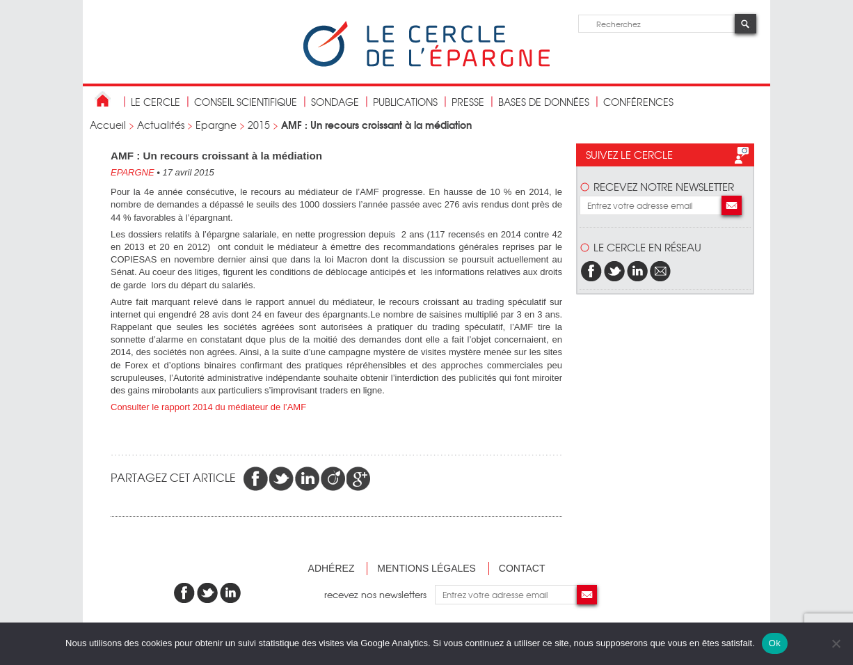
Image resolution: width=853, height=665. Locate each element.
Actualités (160, 125)
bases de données (543, 102)
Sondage (335, 102)
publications (405, 102)
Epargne (216, 125)
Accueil (108, 125)
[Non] (836, 643)
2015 (259, 125)
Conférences (638, 102)
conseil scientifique (245, 102)
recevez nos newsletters (379, 594)
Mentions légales (426, 568)
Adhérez (331, 568)
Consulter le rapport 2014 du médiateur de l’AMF (210, 407)
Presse (468, 102)
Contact (522, 568)
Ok (775, 643)
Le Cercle (155, 102)
